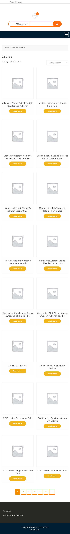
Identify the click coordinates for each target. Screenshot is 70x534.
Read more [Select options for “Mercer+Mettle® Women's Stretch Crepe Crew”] (17, 216)
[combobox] (20, 24)
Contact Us (7, 511)
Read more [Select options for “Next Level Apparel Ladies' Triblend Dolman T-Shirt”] (52, 269)
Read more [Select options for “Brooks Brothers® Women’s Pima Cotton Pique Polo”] (17, 164)
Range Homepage (16, 2)
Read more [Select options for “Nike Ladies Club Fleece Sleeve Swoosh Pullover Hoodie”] (52, 321)
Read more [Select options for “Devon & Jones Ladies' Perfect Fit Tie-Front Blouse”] (52, 164)
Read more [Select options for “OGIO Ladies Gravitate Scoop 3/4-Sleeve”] (52, 426)
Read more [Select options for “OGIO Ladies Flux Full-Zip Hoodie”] (52, 374)
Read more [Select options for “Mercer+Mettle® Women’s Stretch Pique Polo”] (17, 269)
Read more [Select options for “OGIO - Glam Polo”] (17, 371)
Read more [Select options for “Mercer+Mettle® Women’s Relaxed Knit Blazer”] (52, 216)
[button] (66, 34)
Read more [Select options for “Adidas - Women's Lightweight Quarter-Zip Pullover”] (17, 111)
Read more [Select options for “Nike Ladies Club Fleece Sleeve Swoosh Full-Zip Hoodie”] (17, 321)
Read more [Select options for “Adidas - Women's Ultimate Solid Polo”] (52, 111)
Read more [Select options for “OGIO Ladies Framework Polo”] (17, 423)
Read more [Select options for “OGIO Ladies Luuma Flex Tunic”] (52, 476)
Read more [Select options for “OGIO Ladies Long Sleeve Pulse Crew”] (17, 479)
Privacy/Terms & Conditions (13, 515)
